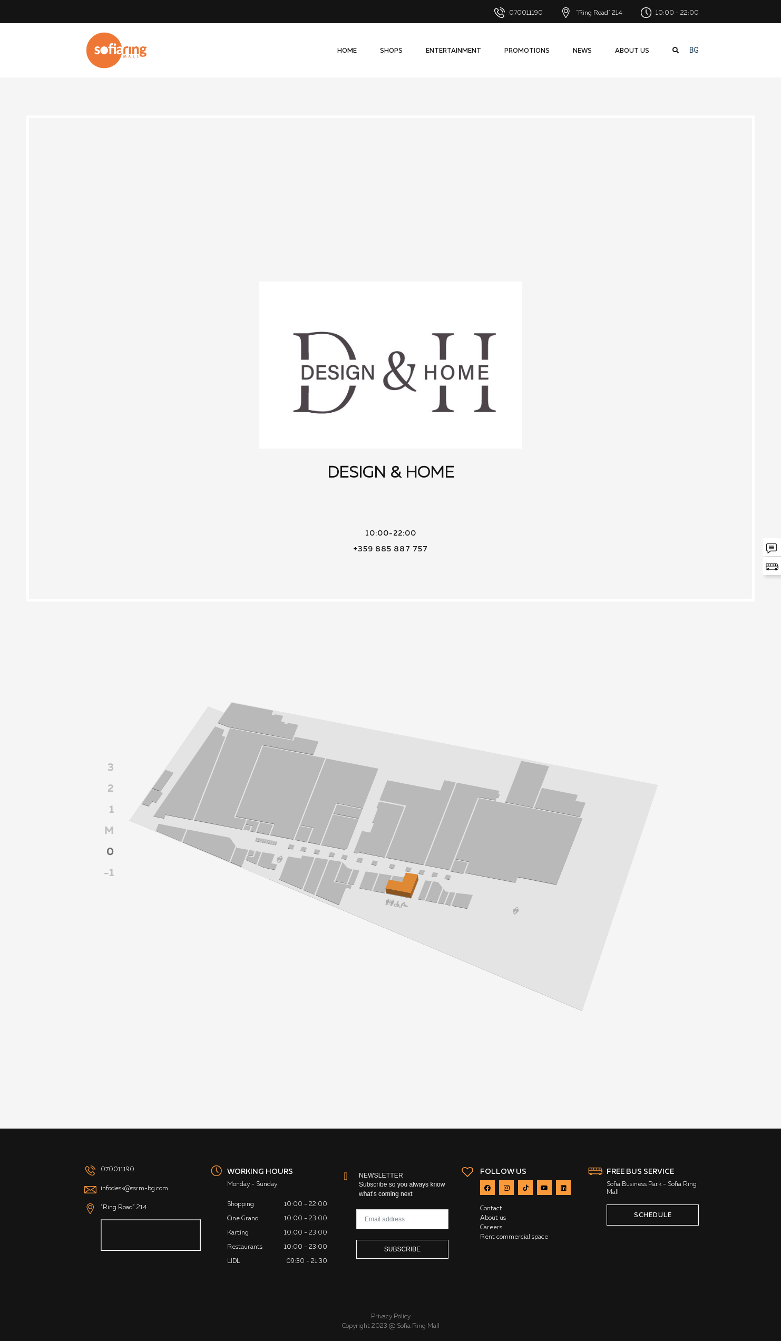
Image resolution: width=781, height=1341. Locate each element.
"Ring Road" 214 (591, 12)
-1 (109, 872)
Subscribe (402, 1249)
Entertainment (453, 50)
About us (632, 50)
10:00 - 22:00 (670, 12)
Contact (491, 1208)
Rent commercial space (514, 1236)
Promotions (527, 50)
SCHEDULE (653, 1215)
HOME (347, 50)
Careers (491, 1227)
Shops (391, 50)
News (582, 50)
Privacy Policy (391, 1316)
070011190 (518, 12)
